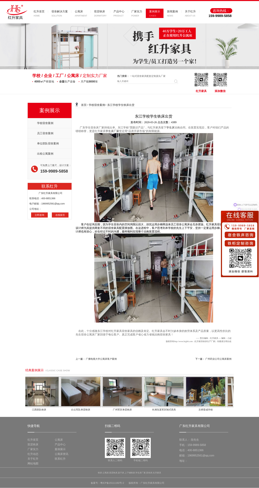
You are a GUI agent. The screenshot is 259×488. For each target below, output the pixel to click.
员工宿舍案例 (45, 133)
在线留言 (60, 215)
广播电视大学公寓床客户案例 (101, 359)
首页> (84, 105)
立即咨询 (39, 215)
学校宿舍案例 (45, 123)
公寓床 (59, 439)
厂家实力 (33, 449)
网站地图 (33, 463)
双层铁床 (33, 444)
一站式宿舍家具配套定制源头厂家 (148, 76)
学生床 (170, 127)
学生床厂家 (112, 131)
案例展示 (60, 449)
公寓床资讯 (61, 454)
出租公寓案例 (45, 153)
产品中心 (60, 444)
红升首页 (33, 439)
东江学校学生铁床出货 (120, 105)
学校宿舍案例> (98, 105)
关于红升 (33, 458)
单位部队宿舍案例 (48, 143)
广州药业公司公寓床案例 (218, 359)
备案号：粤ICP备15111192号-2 (107, 483)
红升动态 (33, 454)
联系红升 (60, 458)
